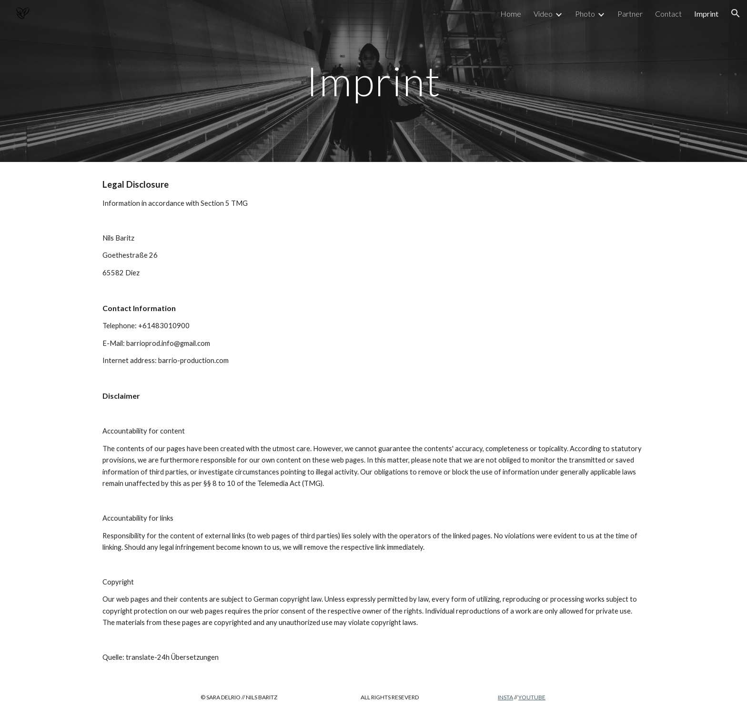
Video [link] (543, 13)
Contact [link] (668, 13)
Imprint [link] (706, 13)
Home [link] (510, 13)
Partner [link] (630, 13)
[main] (373, 81)
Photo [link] (585, 13)
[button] (735, 13)
